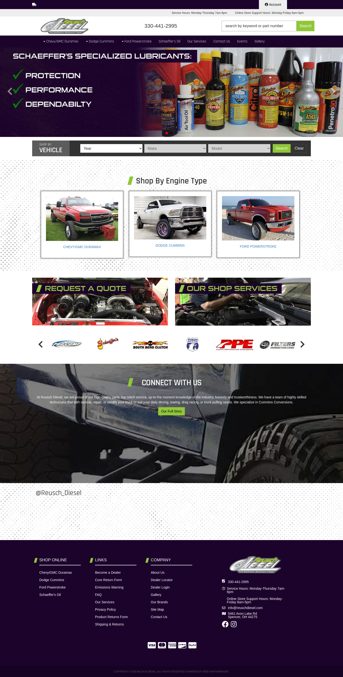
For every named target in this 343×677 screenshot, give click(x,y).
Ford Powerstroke (258, 246)
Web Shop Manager (215, 671)
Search (282, 148)
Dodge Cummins (170, 245)
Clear (299, 148)
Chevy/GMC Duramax (82, 247)
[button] (268, 26)
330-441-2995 (238, 582)
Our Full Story (171, 411)
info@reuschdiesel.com (245, 607)
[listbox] (111, 148)
